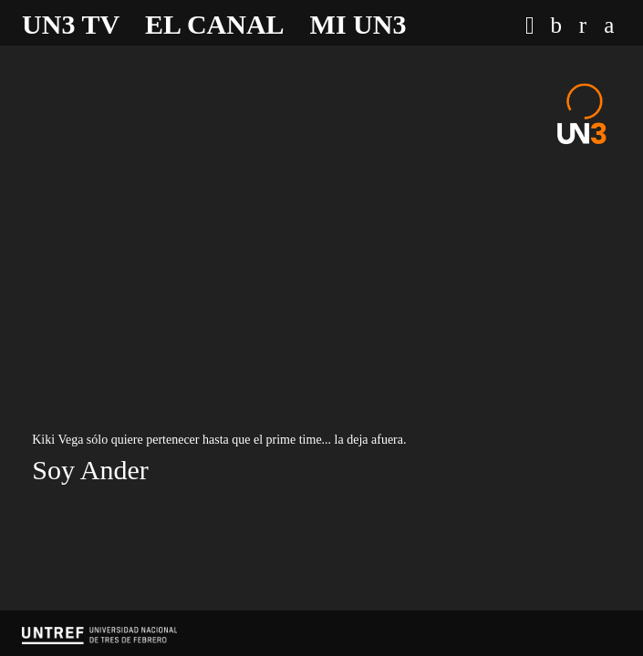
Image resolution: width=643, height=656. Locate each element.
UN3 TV (70, 24)
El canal (215, 24)
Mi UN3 (358, 24)
